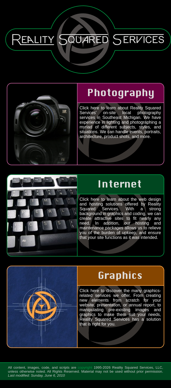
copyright (85, 367)
